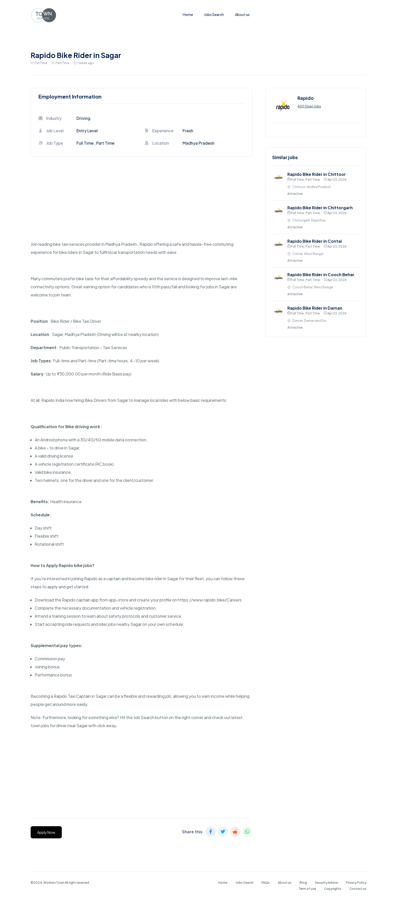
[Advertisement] (141, 204)
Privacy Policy (356, 882)
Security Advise (326, 882)
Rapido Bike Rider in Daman (314, 308)
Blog (303, 882)
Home (188, 14)
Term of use (307, 889)
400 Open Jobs (309, 106)
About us (242, 14)
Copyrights (332, 889)
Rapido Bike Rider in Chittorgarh (320, 207)
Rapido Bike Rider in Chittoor (316, 174)
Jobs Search (214, 14)
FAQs (266, 882)
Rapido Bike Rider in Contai (314, 241)
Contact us (357, 889)
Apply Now (46, 832)
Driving (83, 118)
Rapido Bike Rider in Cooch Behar (320, 274)
